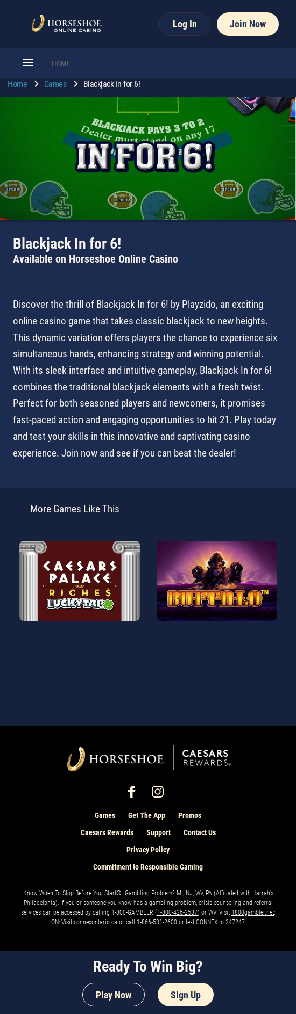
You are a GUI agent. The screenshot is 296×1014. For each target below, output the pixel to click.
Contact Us (200, 832)
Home (18, 84)
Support (158, 832)
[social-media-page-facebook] (135, 794)
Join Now (248, 24)
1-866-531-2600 (157, 922)
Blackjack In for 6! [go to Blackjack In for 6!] (111, 84)
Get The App (146, 815)
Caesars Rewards (107, 832)
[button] (28, 63)
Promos (189, 815)
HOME (61, 63)
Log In (185, 24)
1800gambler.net (252, 912)
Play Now (113, 995)
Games (56, 84)
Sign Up (186, 995)
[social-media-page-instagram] (161, 794)
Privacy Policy (148, 849)
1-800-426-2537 (177, 912)
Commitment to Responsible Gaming (148, 867)
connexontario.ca (95, 922)
